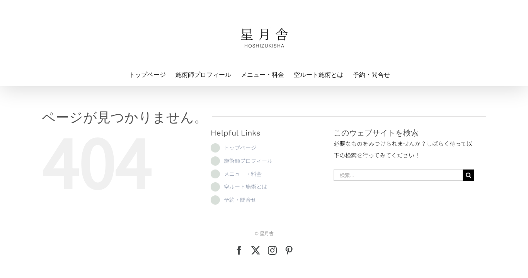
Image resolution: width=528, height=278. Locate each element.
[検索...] (398, 175)
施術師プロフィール (248, 160)
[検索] (468, 175)
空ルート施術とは (245, 186)
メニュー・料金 (243, 174)
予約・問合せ (240, 199)
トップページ (240, 147)
